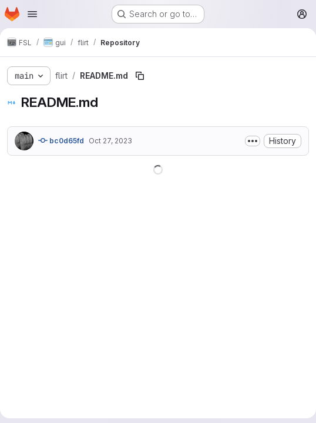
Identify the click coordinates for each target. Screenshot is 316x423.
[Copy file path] (139, 75)
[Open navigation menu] (32, 14)
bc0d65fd (61, 140)
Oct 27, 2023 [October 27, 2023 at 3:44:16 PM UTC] (110, 140)
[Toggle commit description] (252, 141)
